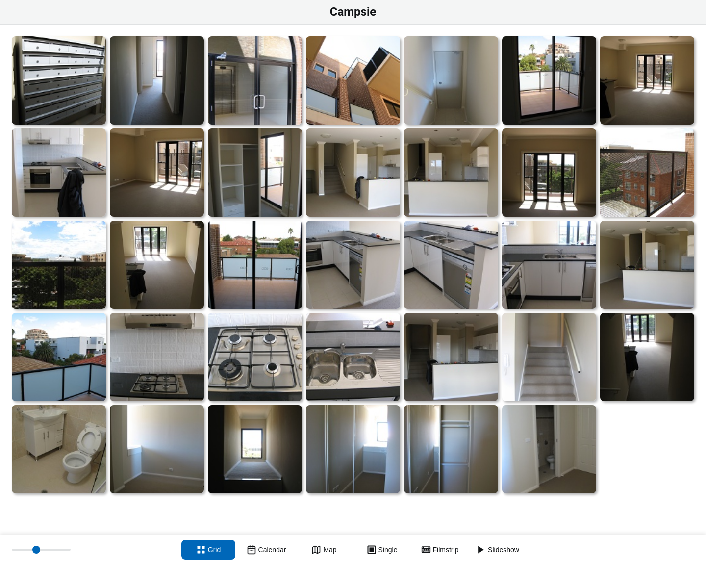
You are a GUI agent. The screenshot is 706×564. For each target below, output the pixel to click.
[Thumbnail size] (41, 550)
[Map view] (324, 550)
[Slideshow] (498, 550)
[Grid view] (208, 550)
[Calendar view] (266, 550)
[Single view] (382, 550)
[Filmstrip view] (440, 550)
